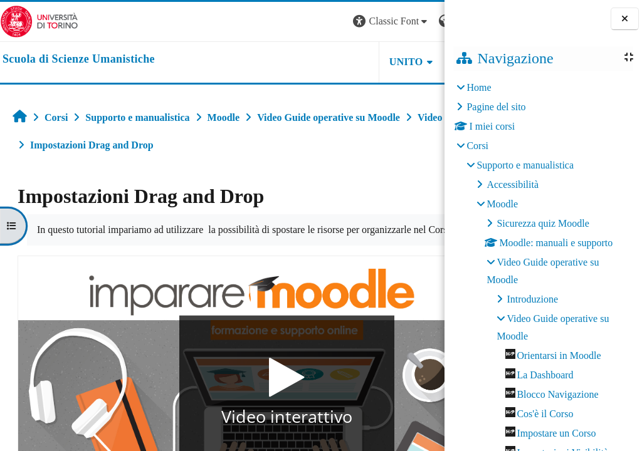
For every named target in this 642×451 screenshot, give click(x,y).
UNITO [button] (290, 61)
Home (478, 87)
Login (422, 21)
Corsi (477, 145)
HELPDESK (365, 61)
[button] (274, 21)
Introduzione (532, 299)
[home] (79, 59)
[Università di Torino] (39, 20)
